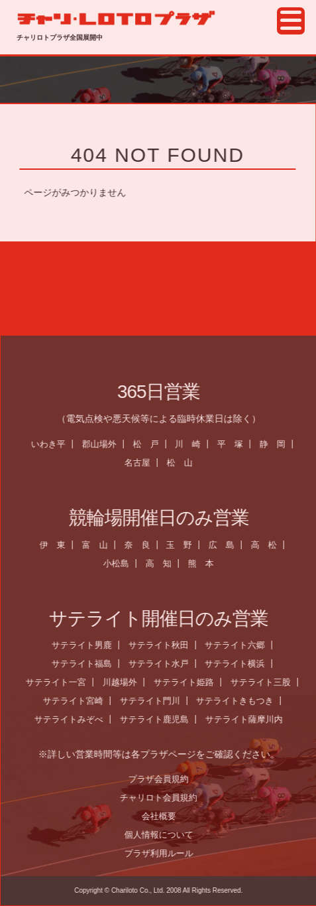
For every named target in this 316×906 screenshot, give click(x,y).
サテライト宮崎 (78, 701)
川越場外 (126, 682)
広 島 (227, 545)
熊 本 (207, 563)
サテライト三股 (266, 682)
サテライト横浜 (241, 664)
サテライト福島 (87, 664)
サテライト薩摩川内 (250, 719)
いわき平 (53, 444)
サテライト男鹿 (87, 645)
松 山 (186, 463)
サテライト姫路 (190, 682)
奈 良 (143, 545)
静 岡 (278, 444)
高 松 (270, 545)
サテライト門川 (155, 701)
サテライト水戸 (164, 664)
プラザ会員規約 (164, 779)
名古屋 (143, 463)
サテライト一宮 (62, 682)
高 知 (165, 563)
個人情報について (164, 835)
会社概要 (164, 816)
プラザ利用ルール (164, 853)
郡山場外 (104, 444)
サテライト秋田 (164, 645)
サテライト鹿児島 (160, 719)
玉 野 (185, 545)
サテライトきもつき (241, 701)
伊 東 (58, 545)
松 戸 (151, 444)
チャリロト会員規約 (164, 798)
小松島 (122, 563)
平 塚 (236, 444)
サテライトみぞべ (74, 719)
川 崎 (194, 444)
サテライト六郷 (241, 645)
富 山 (100, 545)
